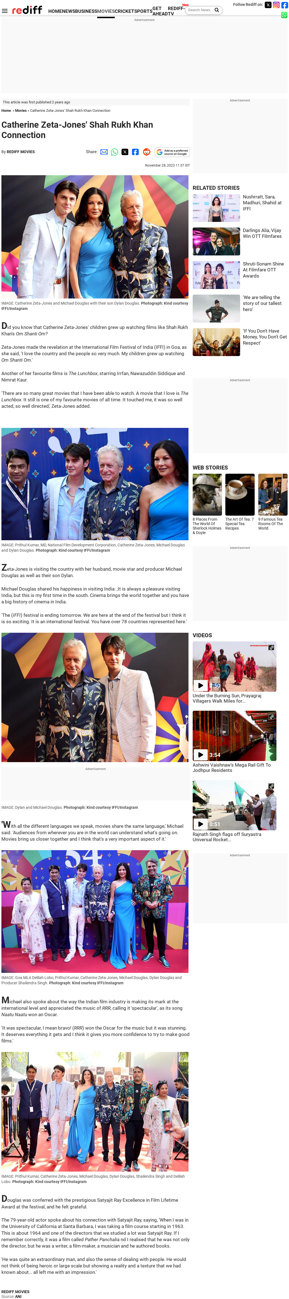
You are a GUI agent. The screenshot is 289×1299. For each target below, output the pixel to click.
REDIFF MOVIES (21, 152)
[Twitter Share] (124, 151)
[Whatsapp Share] (113, 151)
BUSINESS (86, 11)
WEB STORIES (210, 467)
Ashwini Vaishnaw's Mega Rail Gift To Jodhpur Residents (232, 767)
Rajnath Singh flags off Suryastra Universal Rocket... (227, 837)
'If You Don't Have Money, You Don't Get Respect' (265, 337)
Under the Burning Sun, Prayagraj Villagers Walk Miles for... (227, 698)
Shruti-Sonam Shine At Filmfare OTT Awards (263, 270)
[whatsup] (285, 14)
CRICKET (124, 11)
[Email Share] (103, 151)
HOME (55, 11)
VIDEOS (202, 635)
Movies (21, 110)
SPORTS (143, 11)
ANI (18, 1296)
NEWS (68, 11)
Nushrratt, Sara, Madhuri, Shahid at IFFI (262, 203)
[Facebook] (285, 4)
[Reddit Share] (145, 151)
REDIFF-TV (176, 11)
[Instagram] (276, 4)
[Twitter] (268, 4)
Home (6, 110)
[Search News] (215, 10)
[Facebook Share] (135, 151)
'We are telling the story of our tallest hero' (262, 303)
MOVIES (106, 11)
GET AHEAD (160, 11)
